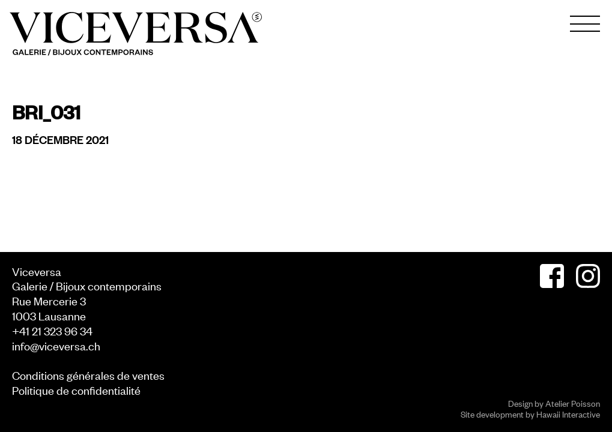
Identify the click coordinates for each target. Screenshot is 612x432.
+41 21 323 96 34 (52, 330)
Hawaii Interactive (568, 413)
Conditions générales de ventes (88, 374)
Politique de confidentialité (76, 389)
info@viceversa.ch (56, 345)
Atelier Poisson (572, 403)
